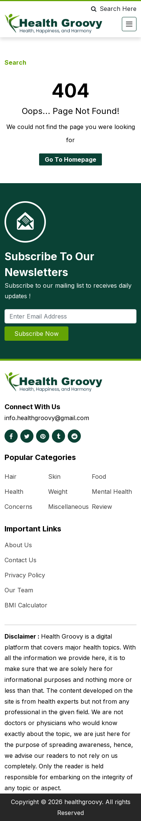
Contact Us (20, 560)
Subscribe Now (36, 333)
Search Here (112, 8)
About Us (18, 545)
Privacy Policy (25, 575)
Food (99, 476)
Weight (57, 491)
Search (15, 62)
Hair (11, 476)
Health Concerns (18, 499)
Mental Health (112, 491)
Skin (54, 476)
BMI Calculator (26, 605)
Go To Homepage (70, 159)
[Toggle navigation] (129, 24)
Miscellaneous (68, 506)
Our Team (19, 590)
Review (102, 506)
